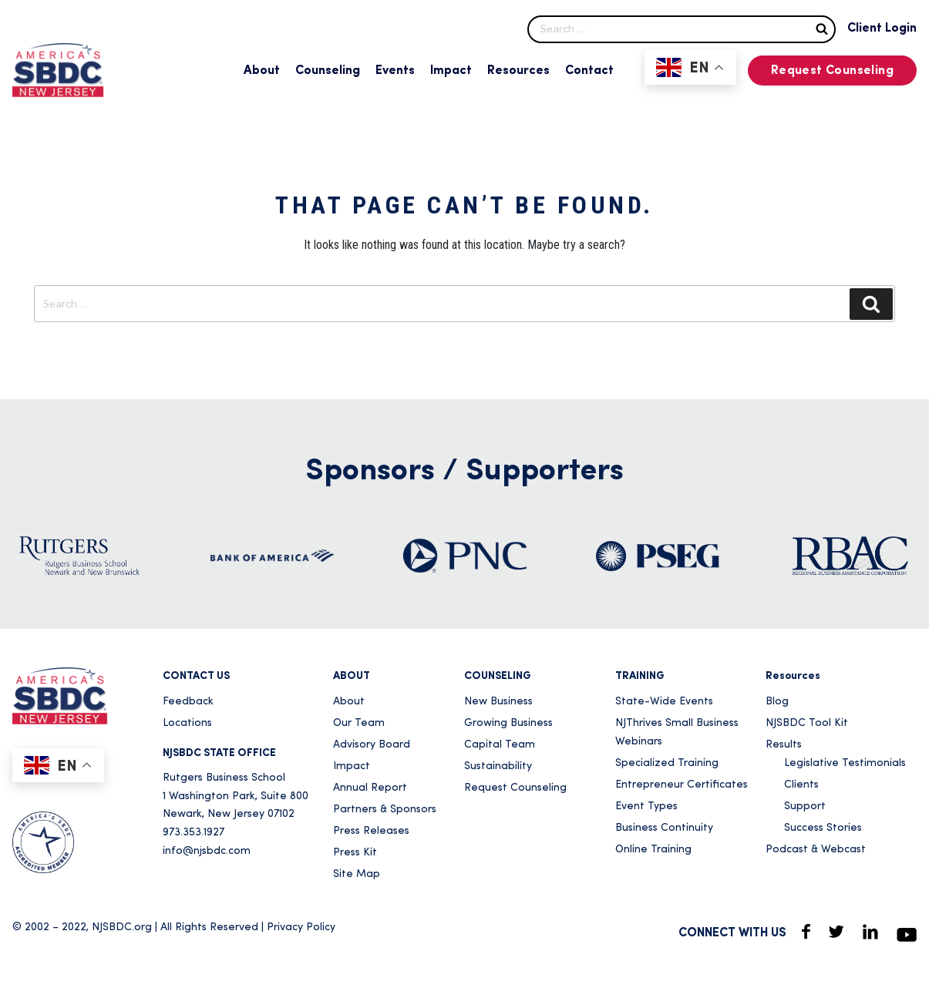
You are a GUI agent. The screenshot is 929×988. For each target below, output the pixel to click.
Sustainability (498, 766)
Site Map (356, 874)
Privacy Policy (301, 927)
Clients (801, 785)
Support (805, 806)
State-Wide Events (664, 701)
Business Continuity (664, 828)
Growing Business (508, 723)
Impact (451, 71)
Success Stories (823, 828)
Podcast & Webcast (816, 849)
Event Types (646, 806)
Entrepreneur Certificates (681, 785)
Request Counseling (832, 71)
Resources (518, 71)
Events (395, 71)
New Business (498, 701)
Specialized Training (667, 763)
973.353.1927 (193, 832)
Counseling (327, 71)
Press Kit (355, 853)
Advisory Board (371, 745)
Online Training (653, 849)
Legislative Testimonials (845, 763)
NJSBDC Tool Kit (807, 723)
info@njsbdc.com (207, 851)
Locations (187, 723)
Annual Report (370, 788)
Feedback (188, 701)
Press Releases (371, 831)
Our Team (359, 723)
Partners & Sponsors (384, 809)
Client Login (882, 28)
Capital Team (499, 745)
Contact (589, 71)
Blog (777, 701)
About (262, 71)
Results (784, 745)
